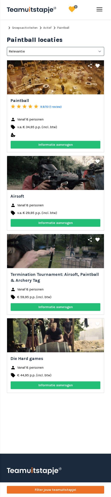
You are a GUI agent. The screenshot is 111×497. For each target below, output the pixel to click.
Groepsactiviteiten (22, 28)
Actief (44, 28)
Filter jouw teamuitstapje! (55, 490)
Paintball (60, 28)
